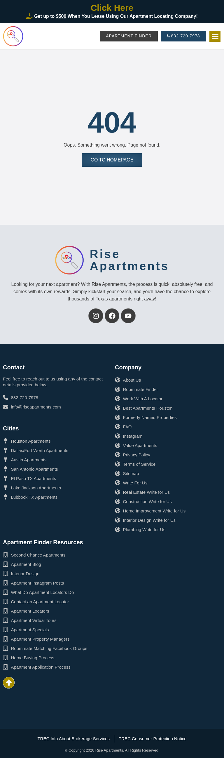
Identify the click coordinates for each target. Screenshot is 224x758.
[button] (215, 36)
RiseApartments (129, 260)
